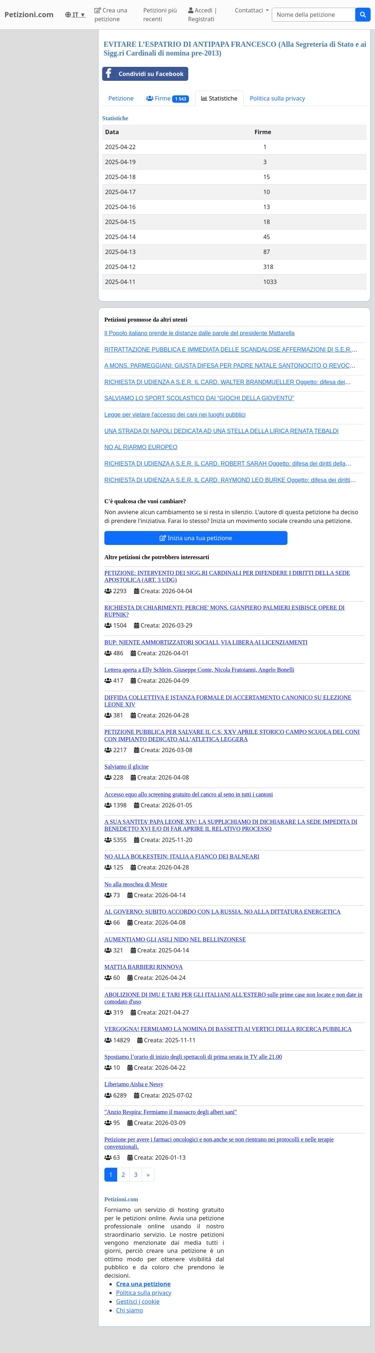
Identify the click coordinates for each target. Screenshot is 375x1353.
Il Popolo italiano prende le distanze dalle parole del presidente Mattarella (199, 333)
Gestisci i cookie (138, 1301)
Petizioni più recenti (160, 14)
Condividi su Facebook (143, 73)
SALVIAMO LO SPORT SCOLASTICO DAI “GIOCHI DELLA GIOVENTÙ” (199, 398)
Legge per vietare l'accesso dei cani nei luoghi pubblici (175, 415)
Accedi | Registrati (203, 14)
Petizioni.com (28, 14)
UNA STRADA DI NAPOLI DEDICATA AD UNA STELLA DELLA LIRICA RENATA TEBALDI (221, 431)
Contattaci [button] (249, 10)
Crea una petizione (110, 14)
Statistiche (219, 98)
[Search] (314, 15)
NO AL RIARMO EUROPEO (140, 447)
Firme (167, 98)
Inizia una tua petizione (196, 538)
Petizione (121, 98)
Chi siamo (129, 1310)
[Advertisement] (46, 139)
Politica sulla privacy (277, 98)
